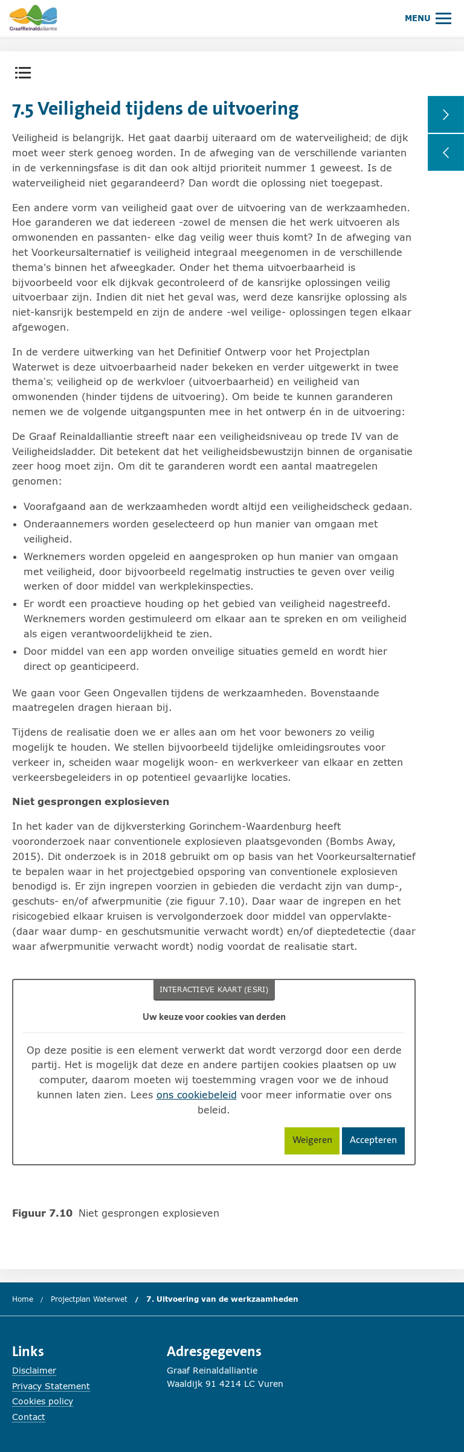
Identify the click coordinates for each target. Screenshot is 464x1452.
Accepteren (377, 1142)
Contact (28, 1417)
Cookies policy (42, 1401)
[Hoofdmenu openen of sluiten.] (428, 18)
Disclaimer (34, 1370)
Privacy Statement (51, 1386)
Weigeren (316, 1142)
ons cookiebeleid (196, 1094)
